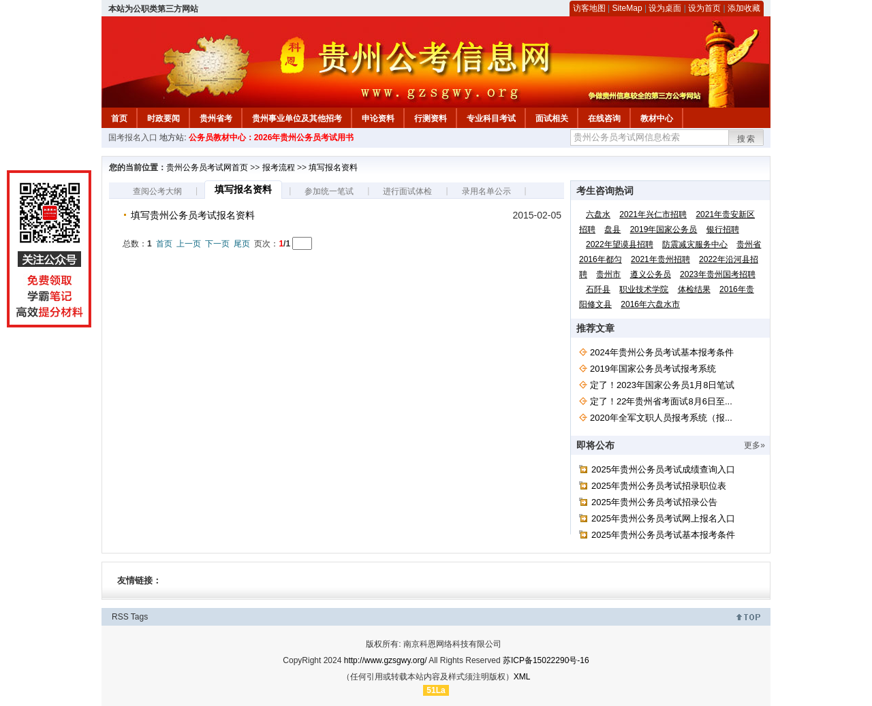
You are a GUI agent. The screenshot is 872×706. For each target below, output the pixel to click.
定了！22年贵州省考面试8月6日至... (661, 401)
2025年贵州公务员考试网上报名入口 (663, 518)
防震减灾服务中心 (695, 244)
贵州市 (608, 274)
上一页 (188, 243)
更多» (754, 445)
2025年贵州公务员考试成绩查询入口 (663, 469)
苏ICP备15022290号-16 (546, 660)
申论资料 (378, 118)
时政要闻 (163, 118)
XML (522, 676)
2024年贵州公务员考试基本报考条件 (662, 352)
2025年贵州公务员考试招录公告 (654, 502)
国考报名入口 (132, 137)
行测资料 (430, 118)
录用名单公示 (486, 191)
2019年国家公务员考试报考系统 (653, 369)
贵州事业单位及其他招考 (297, 118)
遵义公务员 (650, 274)
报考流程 (278, 167)
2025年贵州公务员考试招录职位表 (658, 486)
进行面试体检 (407, 191)
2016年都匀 (600, 259)
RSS (120, 617)
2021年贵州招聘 (660, 259)
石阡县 (598, 289)
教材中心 (656, 118)
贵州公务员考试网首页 (207, 167)
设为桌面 (665, 8)
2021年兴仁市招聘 (653, 214)
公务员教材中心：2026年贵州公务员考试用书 (271, 137)
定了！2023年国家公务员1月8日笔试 (662, 385)
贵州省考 (216, 118)
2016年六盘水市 (650, 304)
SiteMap (627, 8)
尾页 (242, 243)
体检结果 (694, 289)
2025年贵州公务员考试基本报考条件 (663, 535)
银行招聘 (722, 229)
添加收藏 (744, 8)
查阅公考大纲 (157, 191)
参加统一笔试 (329, 191)
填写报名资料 (333, 167)
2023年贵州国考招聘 (718, 274)
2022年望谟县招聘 (619, 244)
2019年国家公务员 (664, 229)
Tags (139, 617)
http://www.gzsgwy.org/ (385, 660)
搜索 (746, 139)
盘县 (612, 229)
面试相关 (551, 118)
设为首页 (704, 8)
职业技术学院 (643, 289)
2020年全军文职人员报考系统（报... (661, 418)
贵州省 (748, 244)
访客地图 (589, 8)
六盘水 (598, 214)
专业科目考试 (491, 118)
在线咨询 (604, 118)
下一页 (217, 243)
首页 (119, 118)
